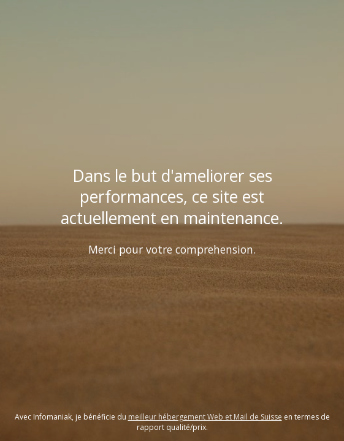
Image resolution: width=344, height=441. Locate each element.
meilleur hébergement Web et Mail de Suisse (205, 417)
